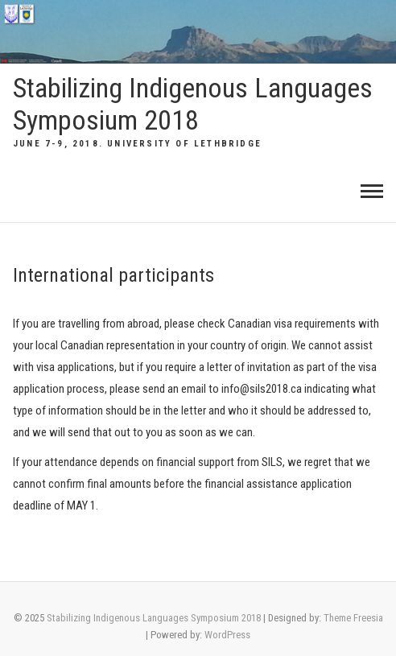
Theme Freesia (353, 618)
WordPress (227, 635)
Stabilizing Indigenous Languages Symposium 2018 (193, 104)
